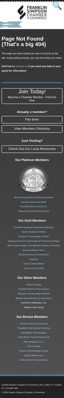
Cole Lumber (33, 346)
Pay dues (32, 119)
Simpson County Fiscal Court (33, 211)
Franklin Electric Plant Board (34, 289)
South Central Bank (33, 263)
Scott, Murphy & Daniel (34, 232)
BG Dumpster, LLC (34, 341)
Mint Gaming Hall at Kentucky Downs (33, 197)
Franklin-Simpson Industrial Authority (34, 227)
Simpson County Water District (33, 293)
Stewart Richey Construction (34, 254)
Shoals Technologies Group (33, 351)
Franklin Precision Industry (33, 323)
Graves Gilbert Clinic (34, 250)
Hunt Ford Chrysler (34, 268)
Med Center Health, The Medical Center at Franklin (33, 245)
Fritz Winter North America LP (33, 337)
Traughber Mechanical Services (33, 328)
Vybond (34, 259)
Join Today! (32, 95)
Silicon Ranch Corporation (34, 360)
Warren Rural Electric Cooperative (34, 298)
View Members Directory (32, 128)
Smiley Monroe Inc (33, 355)
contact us (21, 66)
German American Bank (33, 202)
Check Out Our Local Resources (31, 149)
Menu (9, 24)
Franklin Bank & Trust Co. (33, 206)
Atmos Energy (33, 284)
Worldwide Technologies (34, 332)
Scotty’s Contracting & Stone (33, 236)
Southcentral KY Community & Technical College (33, 241)
